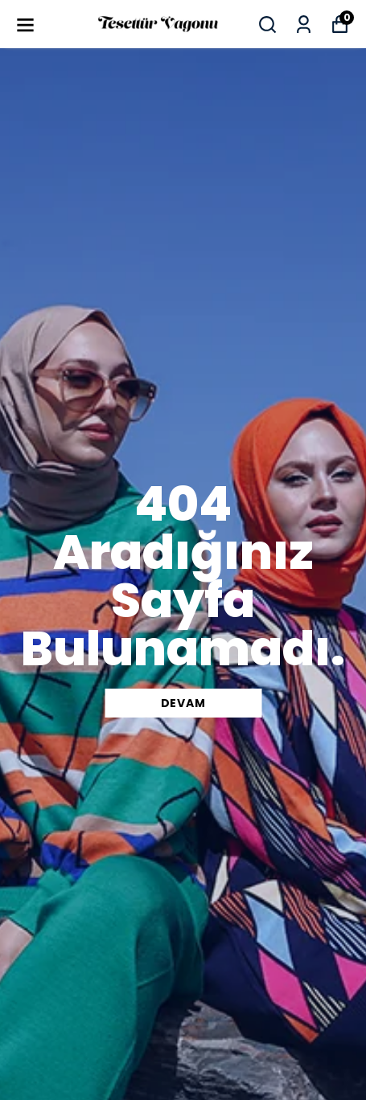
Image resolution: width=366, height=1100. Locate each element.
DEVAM (183, 703)
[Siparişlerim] (304, 24)
